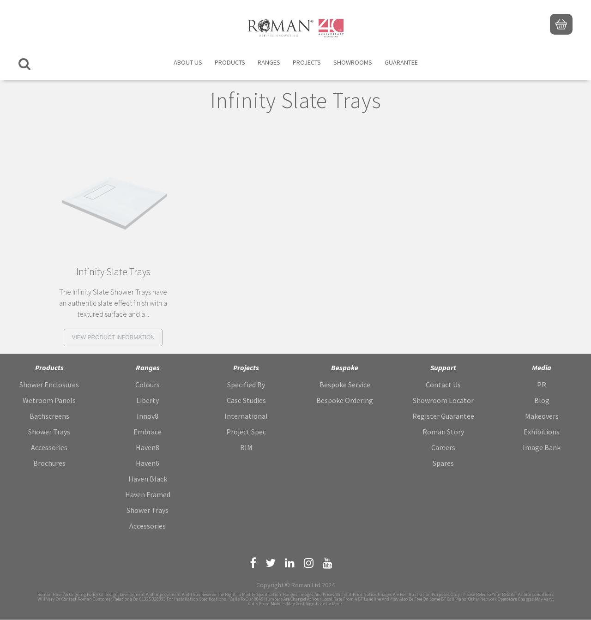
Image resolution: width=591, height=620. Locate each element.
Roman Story (443, 431)
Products (230, 62)
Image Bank (542, 447)
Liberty (147, 400)
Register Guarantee (443, 416)
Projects (307, 62)
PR (541, 384)
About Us (188, 62)
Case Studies (246, 400)
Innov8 (147, 416)
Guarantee (401, 62)
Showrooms (352, 62)
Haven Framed (147, 494)
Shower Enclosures (49, 384)
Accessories (49, 447)
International (246, 416)
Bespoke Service (345, 384)
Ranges (269, 62)
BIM (246, 447)
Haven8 (147, 447)
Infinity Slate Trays (113, 271)
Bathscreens (49, 416)
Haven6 (147, 463)
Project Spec (246, 431)
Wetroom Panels (49, 400)
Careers (443, 447)
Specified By (246, 384)
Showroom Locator (443, 400)
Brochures (49, 463)
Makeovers (542, 416)
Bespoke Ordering (344, 400)
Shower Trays (49, 431)
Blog (541, 400)
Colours (147, 384)
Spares (443, 463)
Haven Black (147, 478)
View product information (113, 337)
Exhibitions (542, 431)
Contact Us (443, 384)
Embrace (147, 431)
